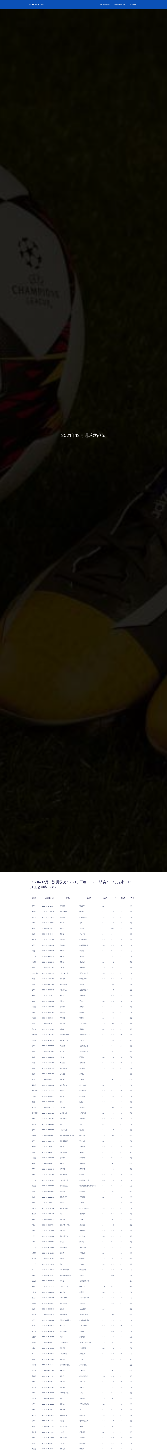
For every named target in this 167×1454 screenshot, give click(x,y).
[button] (104, 5)
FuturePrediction (36, 5)
